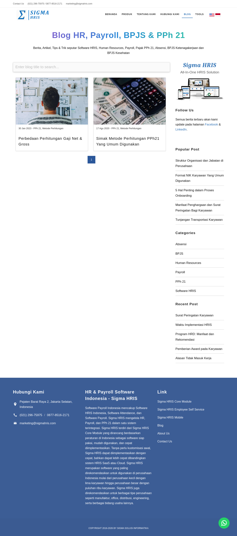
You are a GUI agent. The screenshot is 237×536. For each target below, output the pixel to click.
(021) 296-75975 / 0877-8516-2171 (45, 3)
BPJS (179, 253)
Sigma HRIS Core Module (174, 401)
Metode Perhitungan (52, 128)
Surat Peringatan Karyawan (194, 315)
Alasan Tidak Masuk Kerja (193, 358)
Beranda (105, 15)
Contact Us (18, 3)
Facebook (211, 124)
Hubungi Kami (166, 15)
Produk (121, 15)
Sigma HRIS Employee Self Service (180, 409)
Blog (185, 15)
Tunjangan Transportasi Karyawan (199, 219)
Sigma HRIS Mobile (170, 417)
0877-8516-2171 (58, 415)
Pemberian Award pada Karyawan (199, 349)
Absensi (181, 244)
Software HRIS (186, 291)
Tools (199, 15)
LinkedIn (181, 129)
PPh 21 (37, 128)
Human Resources (188, 263)
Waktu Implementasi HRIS (194, 325)
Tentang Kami (142, 15)
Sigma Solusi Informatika (132, 528)
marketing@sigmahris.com (79, 3)
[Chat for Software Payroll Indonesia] (224, 523)
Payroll (180, 272)
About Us (163, 433)
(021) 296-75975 (31, 415)
